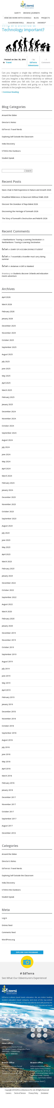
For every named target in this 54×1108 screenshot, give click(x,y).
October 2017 (8, 811)
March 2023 (7, 561)
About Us (31, 23)
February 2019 (8, 697)
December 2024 (9, 411)
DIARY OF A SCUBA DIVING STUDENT (27, 249)
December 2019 (9, 633)
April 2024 (6, 468)
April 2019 (6, 690)
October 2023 (8, 511)
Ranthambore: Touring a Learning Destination (21, 242)
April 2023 (6, 554)
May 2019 (6, 683)
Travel (8, 62)
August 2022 (7, 604)
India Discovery (8, 143)
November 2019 (9, 640)
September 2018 (9, 733)
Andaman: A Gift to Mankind (22, 266)
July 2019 (6, 668)
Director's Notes (9, 122)
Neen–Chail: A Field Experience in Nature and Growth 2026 (26, 190)
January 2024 (7, 490)
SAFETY (17, 13)
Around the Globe (9, 115)
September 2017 (9, 818)
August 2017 (7, 825)
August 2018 (7, 740)
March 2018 (7, 775)
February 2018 (8, 783)
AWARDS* (42, 23)
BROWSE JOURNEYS (31, 13)
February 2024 (8, 483)
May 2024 (6, 461)
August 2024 (7, 440)
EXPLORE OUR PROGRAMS (27, 952)
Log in (4, 918)
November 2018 (9, 718)
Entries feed (7, 925)
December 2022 (9, 583)
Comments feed (8, 932)
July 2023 (6, 533)
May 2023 (6, 547)
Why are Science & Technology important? (23, 27)
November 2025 (9, 333)
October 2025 (8, 340)
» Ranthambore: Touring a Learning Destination (22, 239)
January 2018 (7, 790)
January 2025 (7, 404)
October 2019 (8, 647)
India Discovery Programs (38, 1011)
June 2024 (6, 454)
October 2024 (8, 426)
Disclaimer (44, 1093)
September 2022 (9, 597)
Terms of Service (20, 1093)
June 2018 (6, 754)
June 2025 (6, 368)
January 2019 (7, 704)
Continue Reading (10, 92)
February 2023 (8, 568)
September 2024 (9, 433)
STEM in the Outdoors (11, 151)
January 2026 (7, 318)
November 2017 (9, 804)
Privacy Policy (33, 1093)
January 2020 (7, 626)
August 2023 (7, 526)
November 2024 (9, 418)
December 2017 (9, 797)
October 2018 (8, 726)
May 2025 (6, 376)
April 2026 (6, 297)
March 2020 (7, 611)
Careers (8, 1093)
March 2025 (7, 390)
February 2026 (8, 311)
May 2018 (6, 761)
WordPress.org (8, 939)
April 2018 (6, 768)
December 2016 (9, 833)
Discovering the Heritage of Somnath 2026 (20, 211)
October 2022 (8, 590)
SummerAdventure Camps (12, 1013)
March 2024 (7, 476)
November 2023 (9, 504)
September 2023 (9, 518)
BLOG (36, 18)
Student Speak (8, 158)
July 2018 (6, 747)
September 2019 (9, 654)
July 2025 (6, 361)
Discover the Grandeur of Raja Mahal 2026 (20, 204)
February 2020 (8, 618)
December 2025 (9, 326)
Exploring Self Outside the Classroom (17, 136)
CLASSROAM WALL (16, 23)
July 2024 (6, 447)
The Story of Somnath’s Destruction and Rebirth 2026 (24, 218)
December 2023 (9, 497)
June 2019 (6, 676)
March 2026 (7, 304)
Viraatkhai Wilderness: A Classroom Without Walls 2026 (25, 197)
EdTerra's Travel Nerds (12, 129)
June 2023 (6, 540)
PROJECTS (45, 18)
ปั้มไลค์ (5, 249)
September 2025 (9, 347)
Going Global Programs (12, 1011)
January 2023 (7, 576)
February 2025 (8, 397)
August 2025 (7, 354)
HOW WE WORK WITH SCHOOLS (17, 18)
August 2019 (7, 661)
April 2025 (6, 383)
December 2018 (9, 711)
